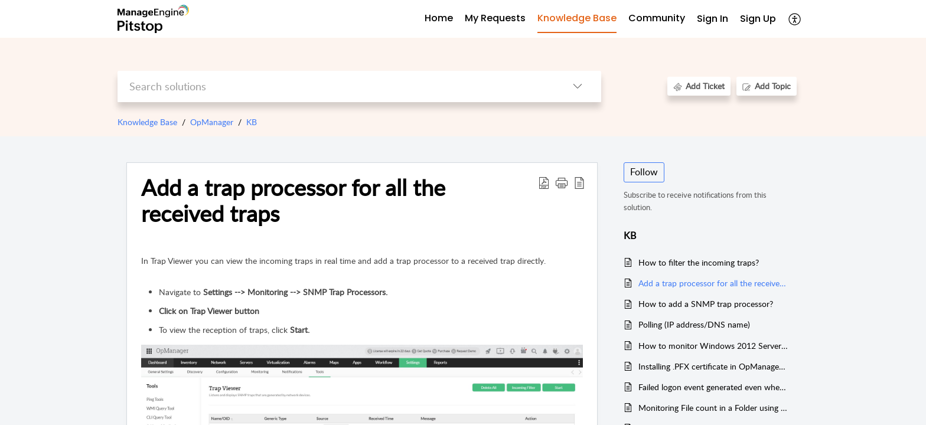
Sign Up (758, 18)
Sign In (712, 18)
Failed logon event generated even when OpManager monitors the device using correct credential (713, 387)
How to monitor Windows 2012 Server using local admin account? (713, 345)
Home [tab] (439, 18)
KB (251, 122)
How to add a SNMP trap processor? (705, 303)
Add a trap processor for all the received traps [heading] (293, 201)
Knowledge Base (147, 122)
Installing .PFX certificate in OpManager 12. (713, 366)
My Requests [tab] (495, 18)
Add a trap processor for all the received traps (713, 283)
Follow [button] (644, 171)
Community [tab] (656, 18)
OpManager (211, 122)
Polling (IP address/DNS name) (694, 324)
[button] (795, 18)
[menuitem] (712, 19)
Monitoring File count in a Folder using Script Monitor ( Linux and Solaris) (713, 407)
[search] (336, 86)
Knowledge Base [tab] (577, 18)
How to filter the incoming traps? (698, 262)
